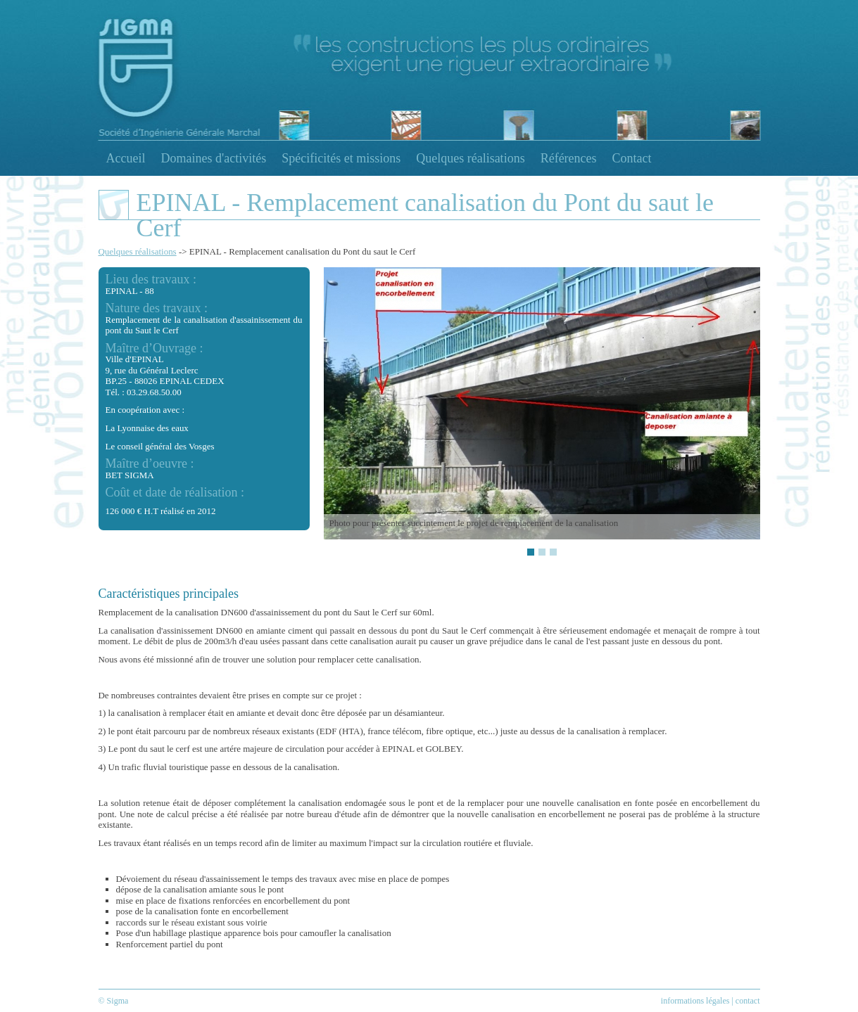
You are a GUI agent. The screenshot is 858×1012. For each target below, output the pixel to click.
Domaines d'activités (213, 158)
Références (569, 158)
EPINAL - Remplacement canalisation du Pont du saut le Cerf (302, 251)
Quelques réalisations (470, 158)
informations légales (695, 1001)
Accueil (126, 158)
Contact (632, 158)
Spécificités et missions (341, 158)
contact (748, 1001)
